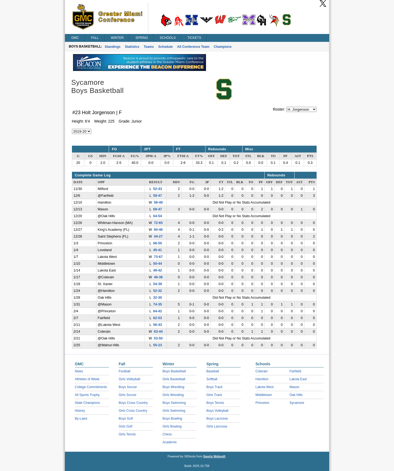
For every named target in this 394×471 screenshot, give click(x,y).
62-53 (157, 318)
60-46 (158, 230)
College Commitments (91, 387)
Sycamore (297, 403)
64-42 (157, 311)
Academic (170, 442)
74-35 (157, 304)
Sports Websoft (214, 456)
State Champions (87, 403)
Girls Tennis (127, 434)
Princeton (262, 403)
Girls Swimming (174, 411)
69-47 (157, 209)
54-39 (157, 284)
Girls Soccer (128, 395)
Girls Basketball (174, 379)
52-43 (157, 189)
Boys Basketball (174, 371)
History (80, 411)
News (79, 371)
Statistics (132, 47)
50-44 (157, 264)
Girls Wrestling (173, 395)
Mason (294, 387)
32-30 (157, 298)
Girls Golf (125, 426)
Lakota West (265, 387)
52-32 (157, 291)
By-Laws (81, 418)
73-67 (158, 257)
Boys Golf (126, 418)
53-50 (158, 338)
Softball (212, 379)
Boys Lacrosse (217, 418)
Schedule (165, 47)
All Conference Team (193, 47)
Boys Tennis (215, 403)
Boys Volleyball (218, 411)
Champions (223, 47)
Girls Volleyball (129, 379)
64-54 (157, 216)
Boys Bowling (172, 418)
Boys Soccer (128, 387)
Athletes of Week (87, 379)
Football (125, 371)
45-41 (157, 250)
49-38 (158, 277)
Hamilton (262, 379)
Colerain (262, 371)
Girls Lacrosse (217, 426)
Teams (149, 47)
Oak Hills (296, 395)
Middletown (264, 395)
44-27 (158, 236)
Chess (167, 434)
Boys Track (215, 387)
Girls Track (214, 395)
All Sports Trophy (87, 395)
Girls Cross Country (133, 411)
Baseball (213, 371)
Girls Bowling (172, 426)
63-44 (158, 331)
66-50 (157, 243)
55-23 (157, 345)
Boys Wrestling (173, 387)
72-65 (158, 223)
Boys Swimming (174, 403)
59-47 (157, 196)
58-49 (158, 202)
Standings (112, 47)
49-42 (157, 270)
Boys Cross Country (133, 403)
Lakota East (298, 379)
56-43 (157, 325)
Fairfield (295, 371)
